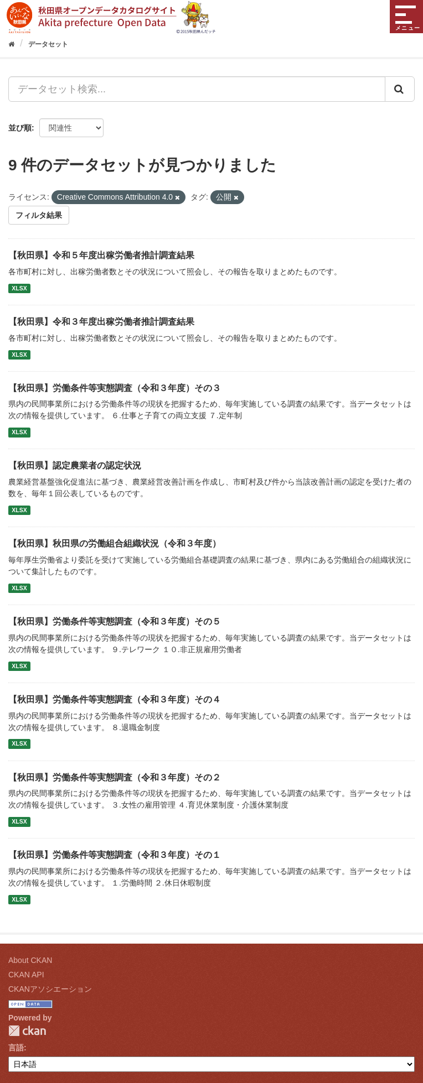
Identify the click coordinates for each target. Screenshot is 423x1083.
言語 (16, 1047)
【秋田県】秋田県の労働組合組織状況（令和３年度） (114, 543)
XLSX (19, 288)
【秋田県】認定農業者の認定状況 (74, 465)
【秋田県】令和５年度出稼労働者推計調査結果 (101, 255)
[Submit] (400, 89)
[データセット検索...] (196, 89)
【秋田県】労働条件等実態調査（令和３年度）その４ (114, 699)
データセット (48, 44)
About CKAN (30, 960)
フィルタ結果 (39, 215)
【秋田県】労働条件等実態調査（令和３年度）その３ (114, 388)
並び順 (20, 127)
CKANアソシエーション (50, 989)
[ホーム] (11, 44)
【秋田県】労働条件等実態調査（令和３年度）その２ (114, 777)
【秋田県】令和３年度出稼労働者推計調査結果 (101, 321)
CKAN (27, 1031)
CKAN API (26, 974)
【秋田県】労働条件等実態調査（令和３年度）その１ (114, 855)
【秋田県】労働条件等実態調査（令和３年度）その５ (114, 621)
